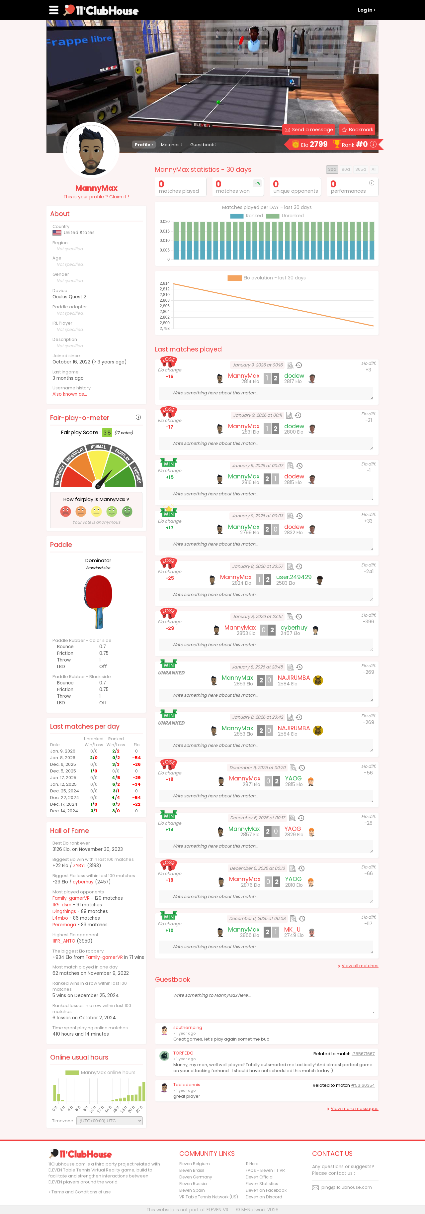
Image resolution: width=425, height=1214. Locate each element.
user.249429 (294, 577)
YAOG (293, 778)
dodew (294, 376)
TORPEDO (183, 1053)
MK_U (292, 930)
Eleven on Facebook (266, 1190)
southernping (187, 1027)
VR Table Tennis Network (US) (208, 1197)
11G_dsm (61, 905)
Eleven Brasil (191, 1170)
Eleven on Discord (264, 1197)
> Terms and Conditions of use (79, 1192)
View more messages (355, 1108)
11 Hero (252, 1163)
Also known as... (69, 394)
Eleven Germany (195, 1177)
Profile (142, 145)
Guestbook (202, 145)
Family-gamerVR (71, 898)
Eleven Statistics (262, 1183)
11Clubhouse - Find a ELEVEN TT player (101, 10)
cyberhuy (83, 882)
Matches (170, 145)
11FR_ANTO (63, 941)
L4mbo (60, 918)
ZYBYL (79, 865)
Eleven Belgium (194, 1163)
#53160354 (363, 1085)
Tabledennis (186, 1084)
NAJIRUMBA (294, 678)
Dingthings (64, 911)
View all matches (360, 965)
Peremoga (64, 925)
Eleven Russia (193, 1183)
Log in (365, 10)
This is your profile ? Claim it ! (96, 197)
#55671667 (363, 1054)
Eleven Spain (192, 1190)
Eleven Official (260, 1177)
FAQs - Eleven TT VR (265, 1170)
